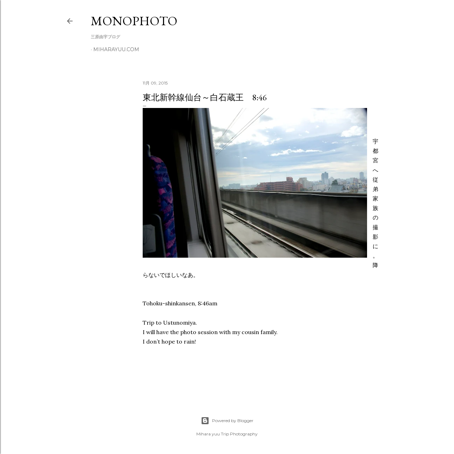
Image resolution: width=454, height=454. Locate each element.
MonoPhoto (134, 21)
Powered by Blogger (227, 420)
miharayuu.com (116, 49)
